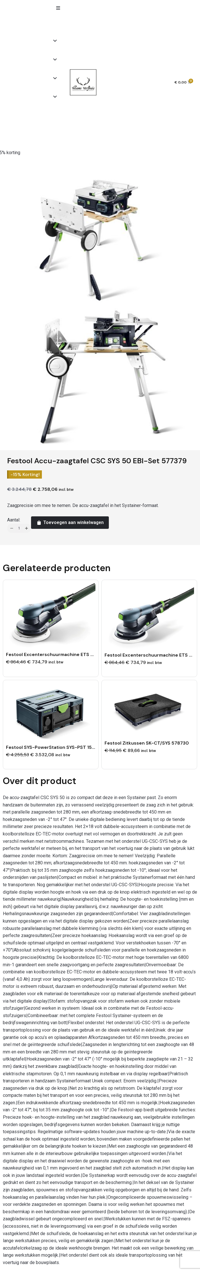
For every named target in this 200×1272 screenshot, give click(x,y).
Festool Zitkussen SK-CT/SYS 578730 (147, 743)
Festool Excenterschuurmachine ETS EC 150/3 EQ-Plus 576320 (76, 654)
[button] (58, 8)
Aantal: (13, 520)
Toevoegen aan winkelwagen (70, 522)
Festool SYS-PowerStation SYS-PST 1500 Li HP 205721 (67, 747)
